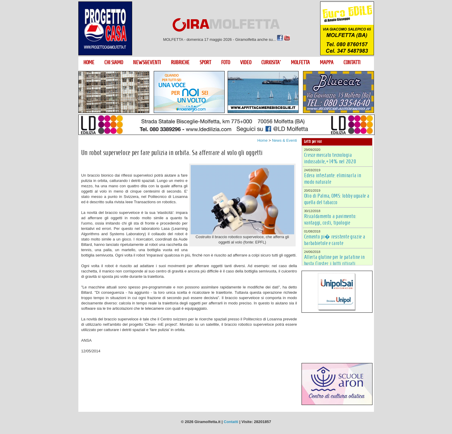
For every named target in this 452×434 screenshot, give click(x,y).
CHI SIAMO (113, 62)
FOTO (225, 62)
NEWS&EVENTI (147, 62)
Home (262, 140)
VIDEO (245, 62)
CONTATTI (352, 62)
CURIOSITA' (271, 62)
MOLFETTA (300, 62)
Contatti (231, 422)
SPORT (205, 62)
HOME (88, 62)
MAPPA (326, 62)
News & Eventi (284, 140)
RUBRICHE (180, 62)
